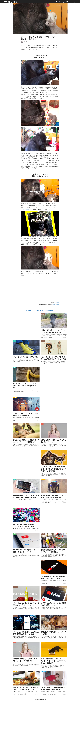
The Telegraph (25, 209)
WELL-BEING (43, 671)
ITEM (14, 341)
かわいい (39, 307)
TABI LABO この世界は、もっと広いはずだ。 (40, 311)
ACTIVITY (15, 397)
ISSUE (15, 508)
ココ (58, 307)
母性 (35, 307)
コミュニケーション (53, 307)
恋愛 (26, 307)
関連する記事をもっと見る (40, 699)
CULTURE (42, 314)
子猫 (44, 307)
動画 (33, 307)
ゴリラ (48, 307)
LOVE (42, 424)
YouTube (29, 307)
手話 (42, 307)
